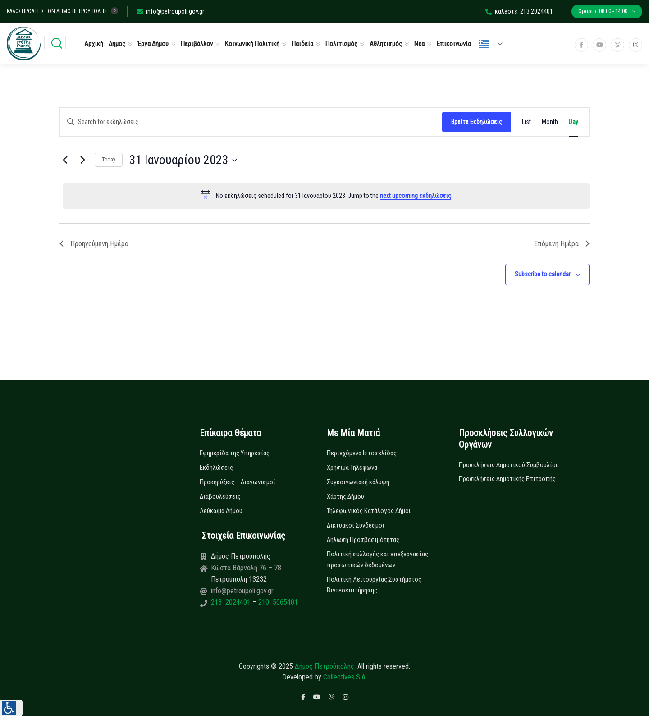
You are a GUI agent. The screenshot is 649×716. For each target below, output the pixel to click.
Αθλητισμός (386, 44)
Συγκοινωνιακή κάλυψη (358, 482)
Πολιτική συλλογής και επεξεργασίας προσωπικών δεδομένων (377, 559)
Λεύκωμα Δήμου (221, 511)
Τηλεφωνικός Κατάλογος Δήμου (369, 511)
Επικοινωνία (454, 44)
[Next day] (82, 160)
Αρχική (93, 44)
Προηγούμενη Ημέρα (93, 243)
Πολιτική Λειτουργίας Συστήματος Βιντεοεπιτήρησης (374, 584)
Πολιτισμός (341, 44)
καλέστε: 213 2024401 (519, 11)
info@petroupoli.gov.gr (170, 11)
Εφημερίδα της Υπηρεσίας (235, 453)
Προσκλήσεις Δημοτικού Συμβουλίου (509, 465)
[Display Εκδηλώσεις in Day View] (573, 122)
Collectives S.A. (345, 677)
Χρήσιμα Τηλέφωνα (352, 468)
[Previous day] (64, 160)
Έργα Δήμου (153, 44)
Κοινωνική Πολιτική (252, 44)
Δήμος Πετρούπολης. (325, 666)
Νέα (419, 44)
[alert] (326, 195)
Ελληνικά (484, 43)
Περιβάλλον (197, 44)
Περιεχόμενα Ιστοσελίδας (362, 453)
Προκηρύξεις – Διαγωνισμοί (237, 482)
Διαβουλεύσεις (220, 496)
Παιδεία (302, 44)
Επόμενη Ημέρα (562, 243)
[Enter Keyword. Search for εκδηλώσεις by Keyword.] (251, 122)
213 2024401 (231, 602)
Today (108, 159)
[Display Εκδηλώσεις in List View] (526, 122)
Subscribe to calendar (543, 274)
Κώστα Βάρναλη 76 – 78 (246, 568)
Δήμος (117, 44)
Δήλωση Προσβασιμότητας (363, 540)
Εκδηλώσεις (216, 468)
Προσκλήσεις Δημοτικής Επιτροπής (507, 479)
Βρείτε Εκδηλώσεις (476, 121)
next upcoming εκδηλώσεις (415, 195)
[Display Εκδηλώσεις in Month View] (550, 122)
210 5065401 (277, 602)
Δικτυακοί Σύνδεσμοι (355, 525)
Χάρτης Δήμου (345, 496)
